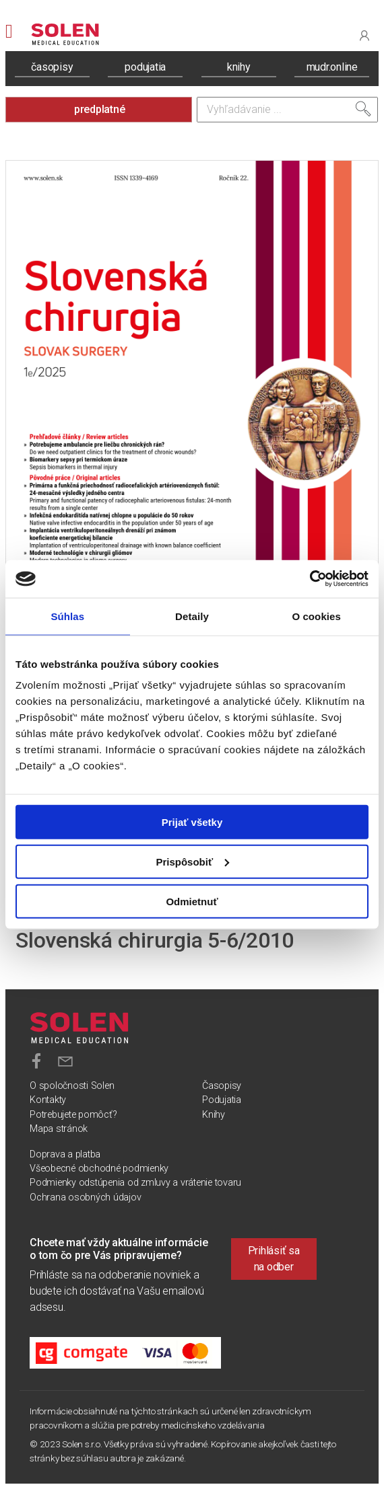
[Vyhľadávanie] (287, 109)
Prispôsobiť (192, 861)
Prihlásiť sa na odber (274, 1258)
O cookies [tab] (316, 615)
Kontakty (48, 1100)
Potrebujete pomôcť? (73, 1114)
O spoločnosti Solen (72, 1086)
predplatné (99, 109)
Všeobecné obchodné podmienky (99, 1168)
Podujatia (221, 1100)
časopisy (52, 67)
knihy (239, 67)
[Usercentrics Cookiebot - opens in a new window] (310, 579)
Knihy (213, 1114)
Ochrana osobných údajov (85, 1197)
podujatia (145, 67)
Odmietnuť (192, 901)
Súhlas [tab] (67, 615)
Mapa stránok (59, 1129)
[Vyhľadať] (363, 109)
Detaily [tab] (192, 615)
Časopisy (221, 1086)
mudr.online (332, 67)
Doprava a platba (65, 1154)
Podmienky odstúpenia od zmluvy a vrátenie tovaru (135, 1182)
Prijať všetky (192, 822)
